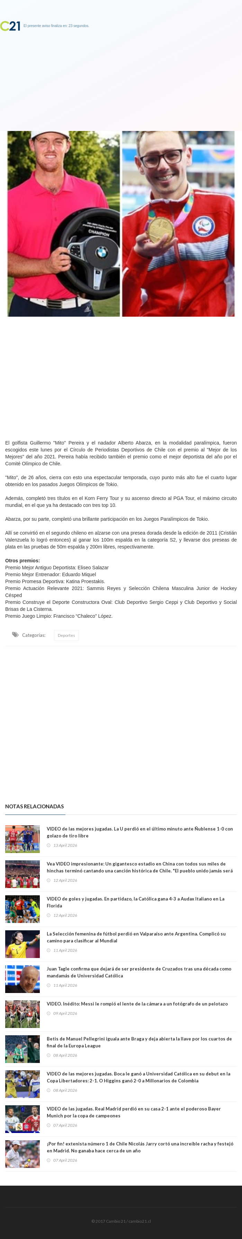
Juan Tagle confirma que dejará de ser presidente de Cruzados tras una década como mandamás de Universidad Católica (139, 972)
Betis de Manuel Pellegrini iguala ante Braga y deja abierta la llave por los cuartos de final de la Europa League (139, 1042)
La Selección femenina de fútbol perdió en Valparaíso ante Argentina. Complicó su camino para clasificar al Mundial (136, 937)
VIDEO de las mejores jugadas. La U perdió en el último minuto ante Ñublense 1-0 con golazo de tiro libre (140, 832)
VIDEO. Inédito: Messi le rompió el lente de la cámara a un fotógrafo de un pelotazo (137, 1004)
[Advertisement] (121, 376)
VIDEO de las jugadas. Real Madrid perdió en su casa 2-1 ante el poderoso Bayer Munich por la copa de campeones (134, 1112)
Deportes (66, 635)
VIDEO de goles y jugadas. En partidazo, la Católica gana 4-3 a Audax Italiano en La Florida (135, 902)
